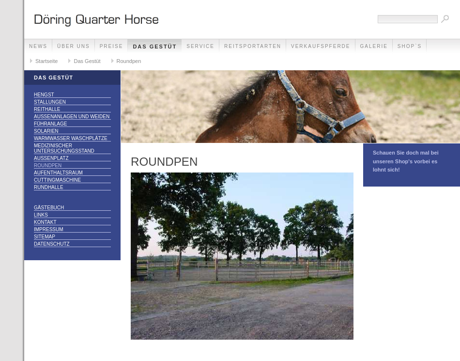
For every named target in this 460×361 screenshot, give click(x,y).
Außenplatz (51, 158)
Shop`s (410, 46)
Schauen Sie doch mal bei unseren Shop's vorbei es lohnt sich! (406, 161)
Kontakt (45, 222)
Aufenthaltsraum (58, 172)
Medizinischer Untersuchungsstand (64, 148)
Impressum (48, 229)
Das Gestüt (155, 46)
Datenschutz (52, 244)
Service (200, 46)
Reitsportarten (252, 46)
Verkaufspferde (320, 46)
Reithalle (47, 109)
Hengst (44, 94)
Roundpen (129, 61)
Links (41, 215)
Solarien (46, 131)
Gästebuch (49, 207)
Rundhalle (48, 187)
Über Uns (73, 46)
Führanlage (50, 123)
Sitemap (44, 236)
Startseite (46, 61)
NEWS (38, 46)
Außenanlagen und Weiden (71, 116)
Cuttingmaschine (57, 180)
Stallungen (50, 102)
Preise (111, 46)
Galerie (374, 46)
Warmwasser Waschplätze (70, 138)
